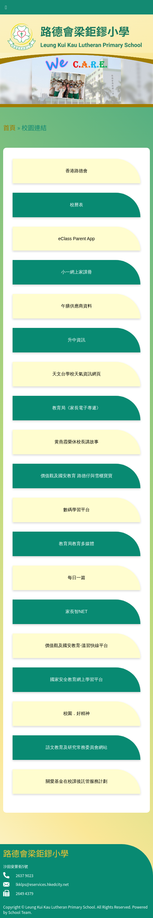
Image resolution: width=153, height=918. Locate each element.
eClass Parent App (76, 238)
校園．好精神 (76, 713)
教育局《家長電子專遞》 (76, 407)
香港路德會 (76, 170)
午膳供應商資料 (76, 305)
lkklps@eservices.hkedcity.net (42, 884)
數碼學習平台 (76, 509)
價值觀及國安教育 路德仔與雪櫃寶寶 (76, 475)
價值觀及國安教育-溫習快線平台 (76, 645)
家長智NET (76, 611)
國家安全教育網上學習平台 (76, 679)
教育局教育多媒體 (76, 543)
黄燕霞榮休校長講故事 (76, 441)
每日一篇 (76, 577)
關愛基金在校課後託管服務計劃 (76, 781)
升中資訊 (76, 339)
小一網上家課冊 (76, 271)
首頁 (9, 127)
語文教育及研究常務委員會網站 (76, 747)
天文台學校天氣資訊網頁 (76, 373)
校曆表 (76, 204)
